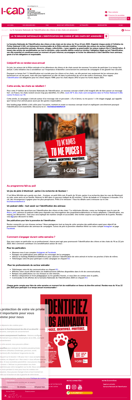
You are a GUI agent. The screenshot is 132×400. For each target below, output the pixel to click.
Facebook (11, 228)
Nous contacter (111, 12)
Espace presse (30, 391)
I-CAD (121, 25)
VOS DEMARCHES (29, 25)
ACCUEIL (10, 25)
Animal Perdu (10, 391)
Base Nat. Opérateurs (65, 25)
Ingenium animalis (109, 384)
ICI (12, 216)
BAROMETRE (102, 25)
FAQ (47, 25)
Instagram (108, 226)
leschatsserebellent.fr (16, 201)
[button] (5, 396)
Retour (127, 30)
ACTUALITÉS (84, 25)
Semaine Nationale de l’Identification (115, 386)
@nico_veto (11, 212)
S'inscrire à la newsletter (115, 15)
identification (13, 77)
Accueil (5, 30)
